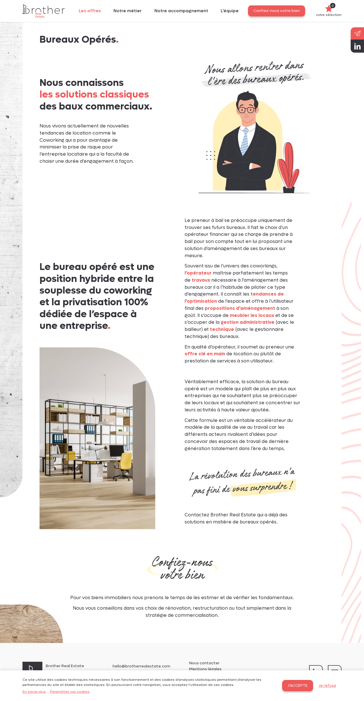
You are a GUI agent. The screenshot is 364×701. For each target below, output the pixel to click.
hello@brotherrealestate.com (141, 666)
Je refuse (327, 685)
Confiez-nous (182, 563)
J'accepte (298, 685)
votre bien (182, 575)
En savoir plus (34, 691)
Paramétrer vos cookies (70, 691)
